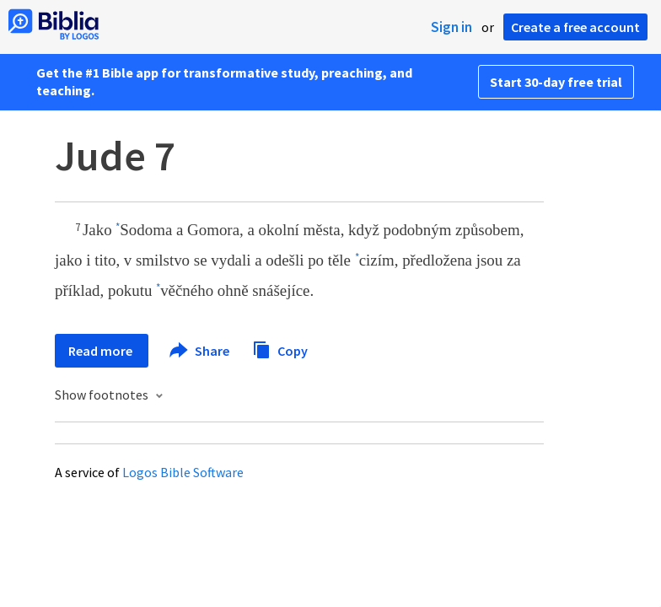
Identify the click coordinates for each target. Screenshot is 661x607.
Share (200, 350)
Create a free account (575, 27)
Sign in (451, 27)
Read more (101, 350)
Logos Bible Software (183, 472)
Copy (280, 348)
